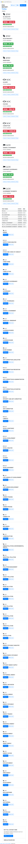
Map (17, 29)
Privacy (4, 843)
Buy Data (23, 5)
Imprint (1, 843)
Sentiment (13, 29)
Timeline (8, 29)
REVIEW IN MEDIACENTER (8, 26)
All (18, 5)
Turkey (4, 9)
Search (13, 5)
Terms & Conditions (8, 843)
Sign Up (6, 234)
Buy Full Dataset (8, 835)
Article (4, 29)
